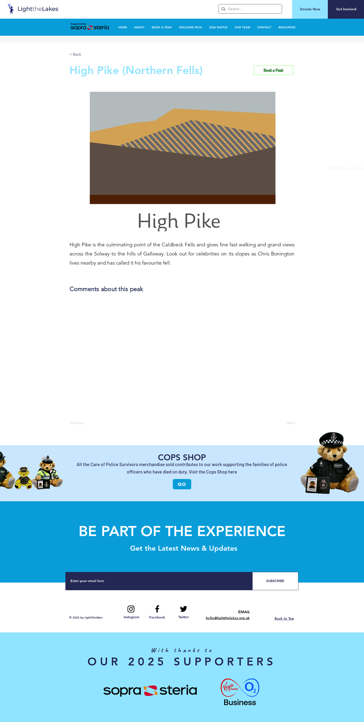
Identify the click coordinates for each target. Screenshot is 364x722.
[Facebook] (157, 617)
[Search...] (250, 8)
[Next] (283, 423)
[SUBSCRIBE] (275, 581)
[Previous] (85, 423)
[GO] (182, 484)
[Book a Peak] (273, 70)
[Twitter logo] (183, 609)
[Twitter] (183, 617)
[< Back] (85, 54)
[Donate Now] (310, 9)
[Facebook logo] (157, 609)
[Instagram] (131, 617)
